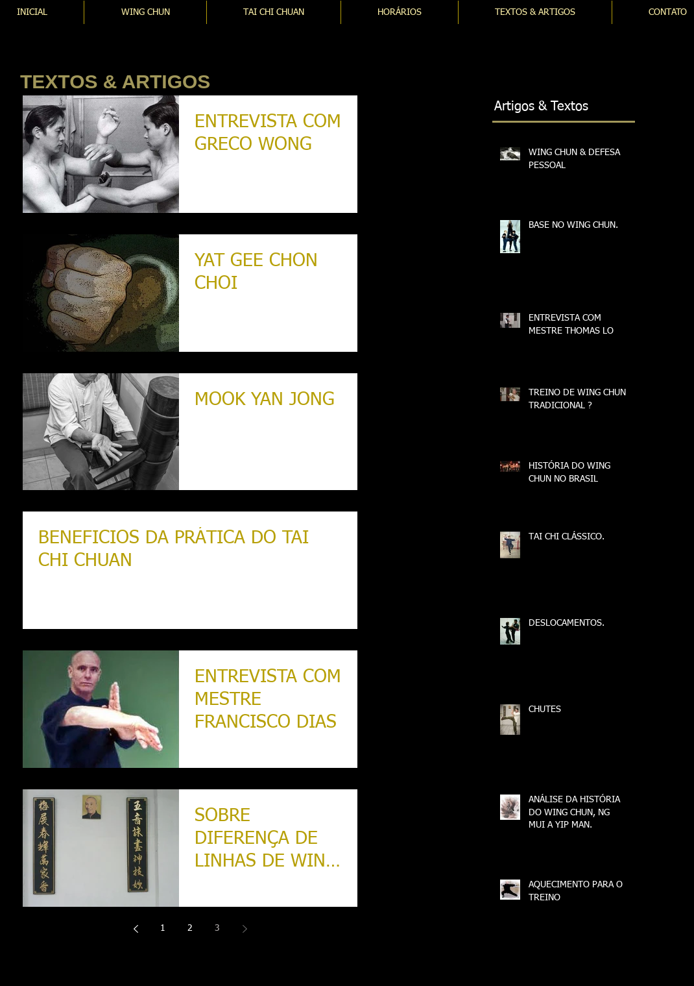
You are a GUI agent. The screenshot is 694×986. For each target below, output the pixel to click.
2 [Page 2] (190, 928)
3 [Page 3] (217, 928)
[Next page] (244, 929)
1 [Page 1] (162, 928)
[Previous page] (135, 929)
